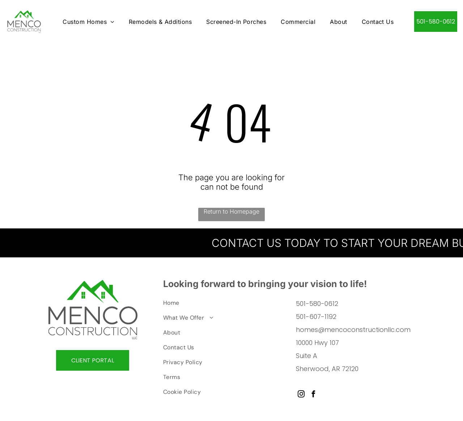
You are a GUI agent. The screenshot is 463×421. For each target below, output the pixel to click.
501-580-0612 (317, 303)
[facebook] (313, 395)
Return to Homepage (231, 211)
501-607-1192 (316, 316)
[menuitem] (88, 21)
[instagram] (301, 395)
